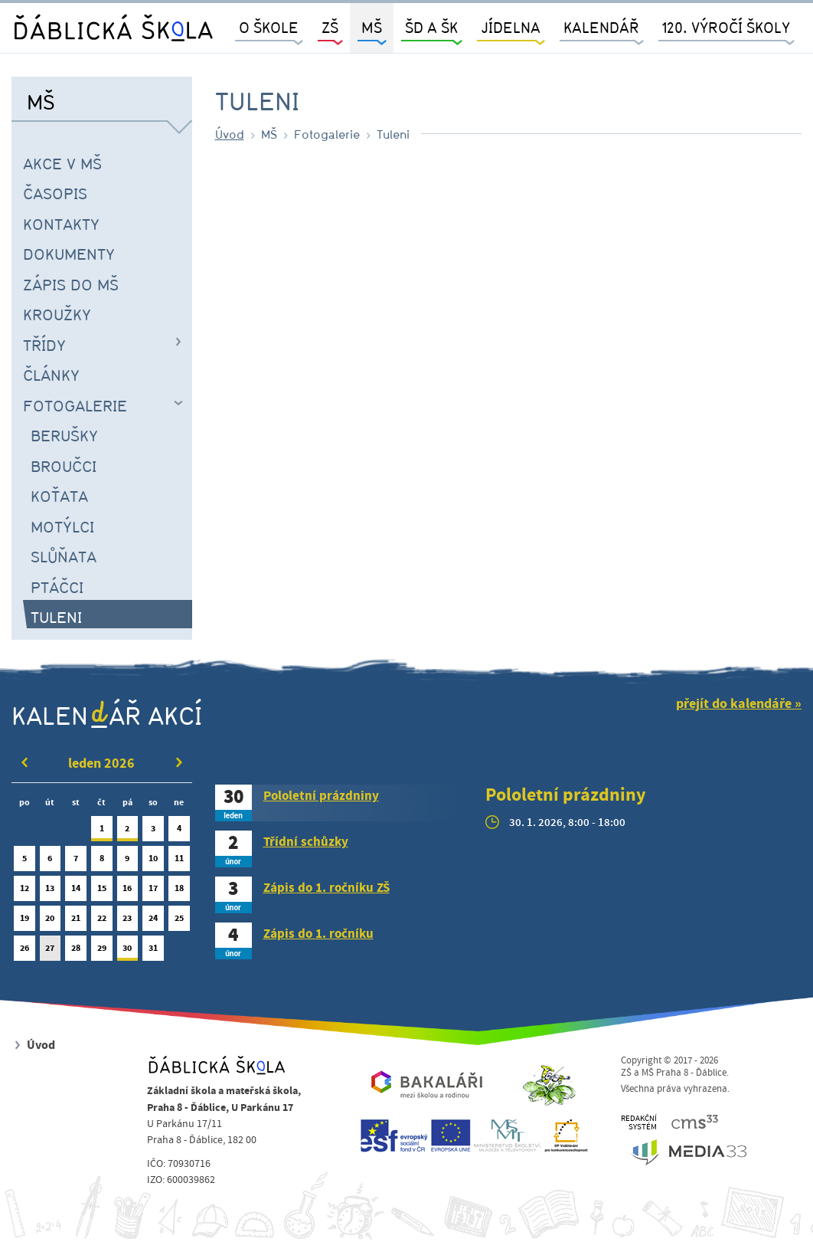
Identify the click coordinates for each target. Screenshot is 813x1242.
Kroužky (57, 314)
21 (76, 921)
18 (179, 891)
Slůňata (63, 556)
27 (50, 951)
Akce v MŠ (62, 163)
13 (50, 891)
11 (179, 861)
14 (76, 891)
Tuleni (56, 617)
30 (128, 951)
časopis (55, 193)
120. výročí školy (726, 27)
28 (76, 951)
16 (128, 891)
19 (24, 921)
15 (102, 891)
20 (50, 921)
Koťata (59, 495)
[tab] (339, 803)
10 (153, 861)
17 (153, 891)
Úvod (229, 134)
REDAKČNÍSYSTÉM (639, 1122)
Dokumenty (69, 253)
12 (24, 891)
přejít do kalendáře (734, 703)
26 (24, 951)
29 (102, 951)
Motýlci (62, 526)
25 (179, 921)
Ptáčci (57, 587)
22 (102, 921)
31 (153, 951)
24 (153, 921)
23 (128, 921)
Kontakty (61, 223)
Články (51, 374)
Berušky (64, 435)
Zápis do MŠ (71, 284)
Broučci (63, 466)
